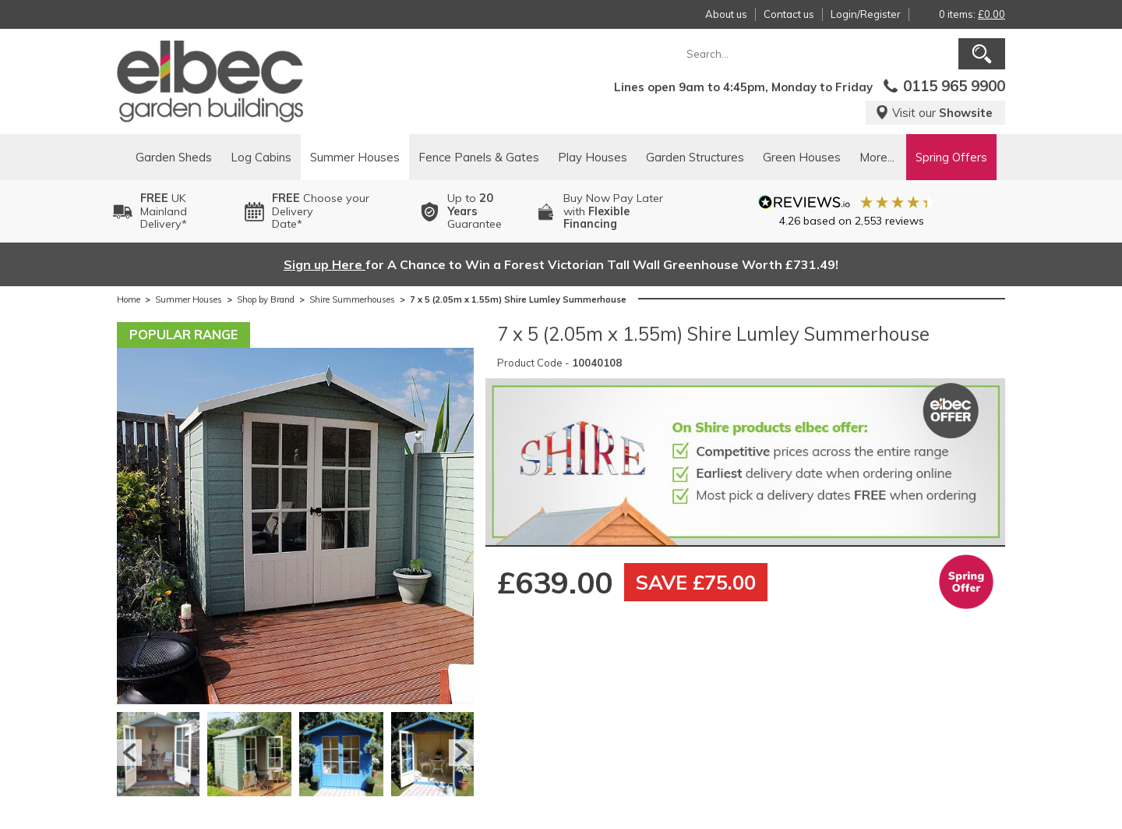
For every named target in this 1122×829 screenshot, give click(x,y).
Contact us (789, 14)
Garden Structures (695, 157)
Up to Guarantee (474, 211)
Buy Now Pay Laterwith (613, 211)
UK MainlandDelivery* (163, 211)
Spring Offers (951, 157)
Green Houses (802, 157)
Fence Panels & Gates (478, 157)
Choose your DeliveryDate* (320, 211)
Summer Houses (355, 157)
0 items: (972, 14)
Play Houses (592, 157)
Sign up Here (324, 264)
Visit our (934, 112)
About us (726, 14)
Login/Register (866, 14)
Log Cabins (261, 157)
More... (876, 157)
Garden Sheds (174, 157)
